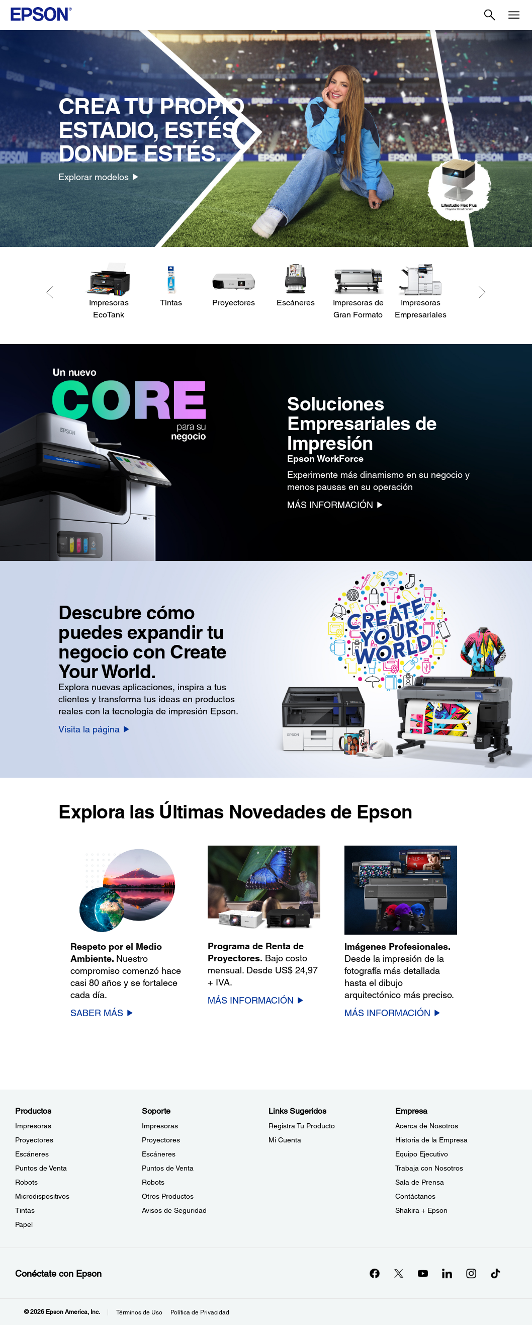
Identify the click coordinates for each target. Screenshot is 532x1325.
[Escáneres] (296, 285)
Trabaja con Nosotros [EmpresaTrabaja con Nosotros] (429, 1168)
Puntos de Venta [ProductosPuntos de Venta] (41, 1168)
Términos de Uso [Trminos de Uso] (139, 1312)
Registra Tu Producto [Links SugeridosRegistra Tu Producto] (302, 1126)
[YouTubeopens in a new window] (423, 1273)
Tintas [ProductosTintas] (25, 1210)
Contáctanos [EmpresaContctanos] (415, 1196)
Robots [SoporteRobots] (153, 1182)
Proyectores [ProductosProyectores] (34, 1140)
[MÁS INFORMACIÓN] (335, 504)
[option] (266, 138)
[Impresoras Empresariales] (420, 291)
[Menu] (514, 15)
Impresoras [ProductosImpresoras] (33, 1126)
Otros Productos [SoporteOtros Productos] (168, 1196)
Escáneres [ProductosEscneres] (32, 1154)
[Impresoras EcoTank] (108, 291)
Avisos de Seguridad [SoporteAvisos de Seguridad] (174, 1210)
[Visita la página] (94, 728)
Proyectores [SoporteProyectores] (161, 1140)
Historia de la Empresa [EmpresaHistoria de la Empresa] (431, 1140)
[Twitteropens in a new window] (399, 1273)
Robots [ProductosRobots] (26, 1182)
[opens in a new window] (495, 1273)
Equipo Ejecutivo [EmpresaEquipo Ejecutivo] (421, 1154)
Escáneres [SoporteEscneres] (158, 1154)
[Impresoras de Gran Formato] (358, 291)
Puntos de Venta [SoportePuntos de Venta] (168, 1168)
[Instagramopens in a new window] (471, 1273)
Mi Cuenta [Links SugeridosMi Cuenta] (285, 1140)
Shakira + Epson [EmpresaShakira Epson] (421, 1210)
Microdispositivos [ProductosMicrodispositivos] (42, 1196)
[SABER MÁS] (102, 1012)
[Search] (490, 15)
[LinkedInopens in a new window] (447, 1273)
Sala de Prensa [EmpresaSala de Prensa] (419, 1182)
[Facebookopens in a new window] (375, 1273)
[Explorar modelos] (99, 176)
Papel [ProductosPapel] (24, 1224)
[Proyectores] (233, 285)
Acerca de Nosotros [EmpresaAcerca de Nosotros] (426, 1126)
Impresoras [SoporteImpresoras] (160, 1126)
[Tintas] (171, 285)
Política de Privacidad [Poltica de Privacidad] (199, 1312)
